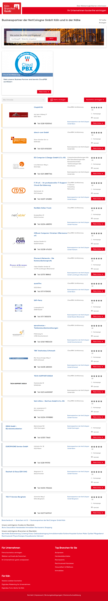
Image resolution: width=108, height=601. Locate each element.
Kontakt (96, 118)
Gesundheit (11, 527)
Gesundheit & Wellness (64, 567)
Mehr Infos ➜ (44, 92)
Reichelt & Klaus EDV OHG (16, 472)
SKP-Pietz (38, 300)
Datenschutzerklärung (72, 595)
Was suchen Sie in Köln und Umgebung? (25, 35)
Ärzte (4, 527)
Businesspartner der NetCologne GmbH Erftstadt (78, 366)
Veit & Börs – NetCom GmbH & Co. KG (49, 401)
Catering (24, 533)
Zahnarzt (40, 536)
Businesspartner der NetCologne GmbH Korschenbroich (78, 341)
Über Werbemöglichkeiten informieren (91, 6)
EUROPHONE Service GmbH (17, 447)
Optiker (90, 533)
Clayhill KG (38, 107)
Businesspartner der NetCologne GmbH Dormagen (78, 427)
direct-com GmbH (41, 132)
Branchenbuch (7, 520)
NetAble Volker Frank (42, 208)
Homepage (97, 114)
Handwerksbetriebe (62, 556)
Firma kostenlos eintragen (12, 552)
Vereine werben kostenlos (12, 581)
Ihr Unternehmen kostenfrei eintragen (87, 10)
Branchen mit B (22, 520)
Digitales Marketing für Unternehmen (16, 584)
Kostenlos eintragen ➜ (95, 100)
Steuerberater (30, 536)
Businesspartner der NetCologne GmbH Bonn (78, 123)
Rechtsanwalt (7, 536)
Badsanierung (15, 533)
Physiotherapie (19, 536)
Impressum (39, 595)
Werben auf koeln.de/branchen (14, 556)
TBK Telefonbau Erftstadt (44, 351)
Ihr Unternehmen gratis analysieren (15, 560)
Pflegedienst (99, 533)
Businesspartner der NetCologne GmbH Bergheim (78, 498)
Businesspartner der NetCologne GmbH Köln (48, 520)
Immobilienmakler (56, 533)
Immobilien (30, 527)
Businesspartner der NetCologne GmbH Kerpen (78, 198)
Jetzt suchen (51, 39)
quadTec (37, 283)
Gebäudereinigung (41, 533)
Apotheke (5, 533)
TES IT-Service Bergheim (16, 497)
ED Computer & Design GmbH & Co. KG (50, 158)
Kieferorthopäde (69, 533)
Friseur (30, 533)
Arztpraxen (59, 552)
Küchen (79, 533)
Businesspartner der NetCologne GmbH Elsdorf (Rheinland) (78, 316)
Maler (85, 533)
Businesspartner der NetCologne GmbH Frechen (78, 223)
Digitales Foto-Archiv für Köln (13, 588)
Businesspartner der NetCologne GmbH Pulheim (78, 248)
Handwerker (20, 527)
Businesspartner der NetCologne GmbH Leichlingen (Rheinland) (78, 274)
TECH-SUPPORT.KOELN (43, 376)
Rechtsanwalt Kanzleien (64, 563)
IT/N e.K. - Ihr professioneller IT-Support (51, 184)
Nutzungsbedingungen (53, 595)
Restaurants (39, 527)
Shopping (48, 527)
